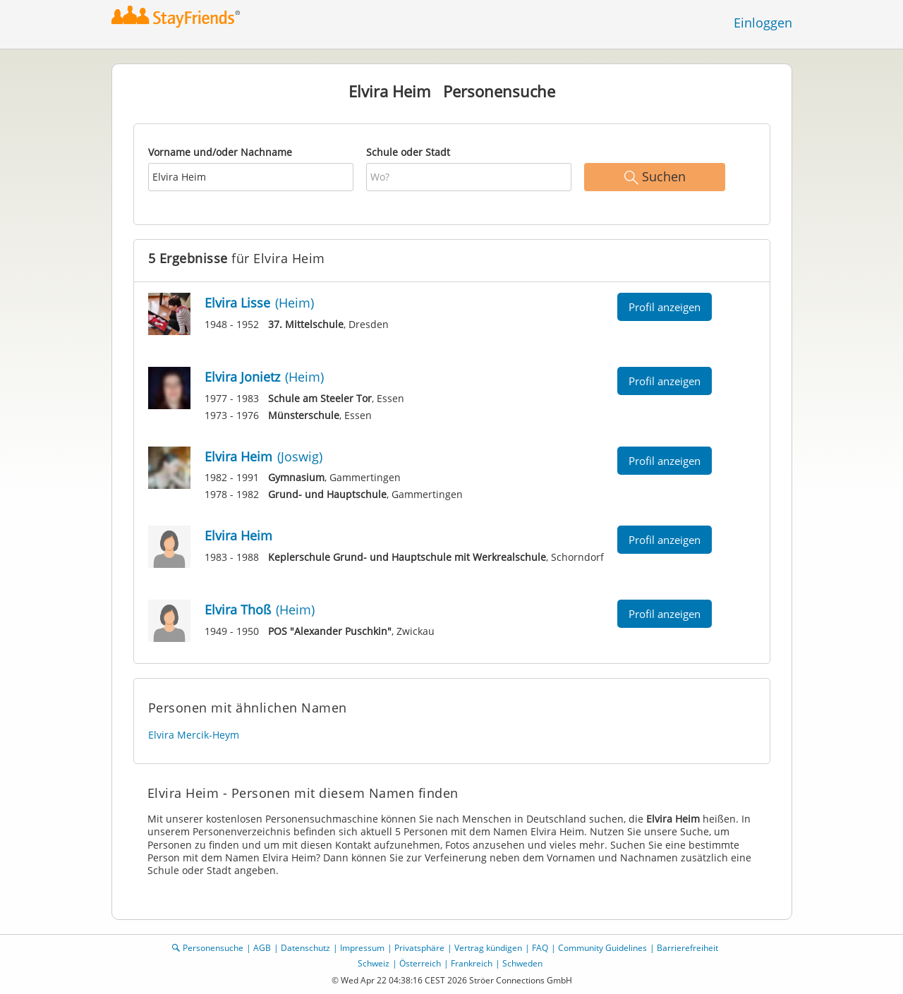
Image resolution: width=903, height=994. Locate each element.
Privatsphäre (419, 948)
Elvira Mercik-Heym (193, 734)
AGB (262, 948)
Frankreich (471, 963)
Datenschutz (305, 948)
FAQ (540, 948)
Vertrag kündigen (488, 948)
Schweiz (373, 963)
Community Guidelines (602, 948)
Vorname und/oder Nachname (220, 152)
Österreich (420, 963)
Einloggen (763, 22)
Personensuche (213, 948)
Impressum (362, 948)
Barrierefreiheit (687, 948)
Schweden (522, 963)
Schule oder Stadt (408, 152)
